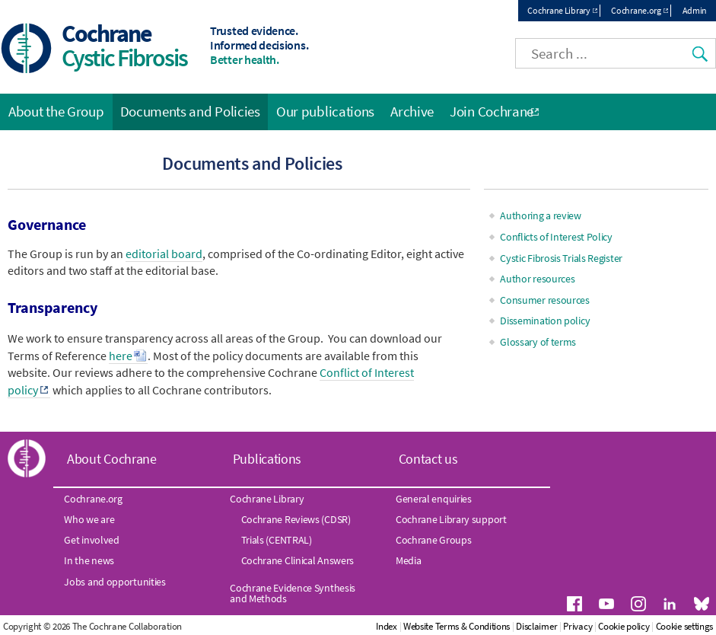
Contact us (428, 458)
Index (386, 626)
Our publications (325, 111)
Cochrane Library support (451, 519)
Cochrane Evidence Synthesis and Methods (292, 593)
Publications (267, 458)
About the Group (56, 111)
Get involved (91, 540)
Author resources (537, 279)
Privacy (577, 626)
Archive (412, 111)
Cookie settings (685, 626)
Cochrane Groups (434, 540)
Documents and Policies (190, 111)
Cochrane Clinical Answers (298, 560)
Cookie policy (623, 626)
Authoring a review (540, 215)
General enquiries (434, 499)
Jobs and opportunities (114, 582)
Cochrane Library (558, 10)
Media (409, 560)
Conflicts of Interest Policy (556, 237)
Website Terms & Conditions (456, 626)
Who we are (89, 519)
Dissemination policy (545, 320)
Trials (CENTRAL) (276, 540)
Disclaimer (536, 626)
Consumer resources (545, 300)
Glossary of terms (538, 342)
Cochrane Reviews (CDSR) (296, 519)
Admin (695, 10)
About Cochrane (112, 458)
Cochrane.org (635, 10)
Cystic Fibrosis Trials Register (561, 258)
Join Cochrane (491, 111)
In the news (89, 560)
